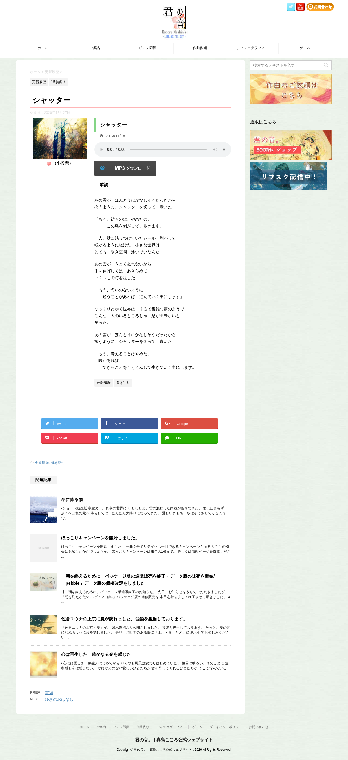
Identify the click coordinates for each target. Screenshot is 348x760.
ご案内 (95, 48)
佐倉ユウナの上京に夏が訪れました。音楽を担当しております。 (124, 619)
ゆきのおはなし (59, 699)
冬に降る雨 (72, 499)
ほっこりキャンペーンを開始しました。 (100, 538)
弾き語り (58, 463)
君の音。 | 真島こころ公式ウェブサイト (174, 739)
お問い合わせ (258, 727)
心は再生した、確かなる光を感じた (96, 654)
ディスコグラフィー (252, 48)
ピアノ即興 (147, 48)
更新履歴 (42, 463)
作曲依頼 (200, 48)
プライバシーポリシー (225, 727)
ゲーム (305, 48)
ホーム (42, 48)
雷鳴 (49, 692)
